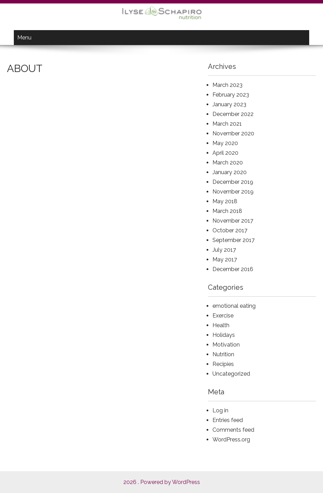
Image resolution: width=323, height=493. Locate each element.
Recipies (223, 364)
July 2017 (224, 250)
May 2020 (225, 143)
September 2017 (233, 240)
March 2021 (227, 123)
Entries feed (227, 420)
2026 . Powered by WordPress (161, 482)
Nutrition (223, 354)
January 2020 (229, 172)
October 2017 (229, 230)
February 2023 (230, 94)
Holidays (223, 335)
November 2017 (232, 220)
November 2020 (233, 133)
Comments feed (233, 430)
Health (220, 325)
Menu (24, 37)
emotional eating (234, 306)
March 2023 (227, 85)
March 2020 (227, 162)
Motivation (226, 344)
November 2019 (233, 191)
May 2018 (224, 201)
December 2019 (232, 182)
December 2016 (232, 269)
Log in (220, 410)
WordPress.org (231, 439)
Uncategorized (231, 373)
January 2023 (229, 104)
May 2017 (224, 259)
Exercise (223, 315)
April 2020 (225, 153)
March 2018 (227, 211)
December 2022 (233, 114)
